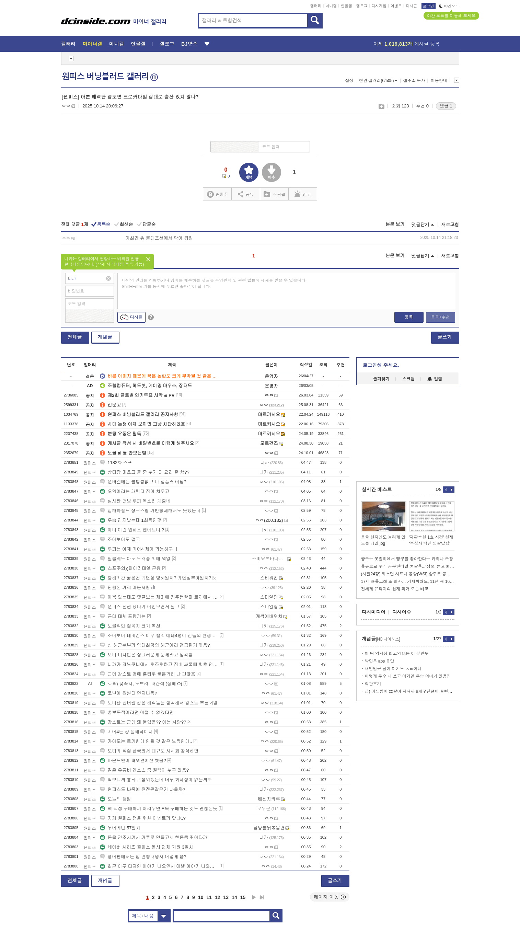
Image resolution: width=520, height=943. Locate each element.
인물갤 (346, 6)
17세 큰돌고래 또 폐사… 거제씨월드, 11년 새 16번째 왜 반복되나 (407, 581)
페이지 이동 (330, 897)
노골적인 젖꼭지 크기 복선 (130, 626)
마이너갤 (92, 44)
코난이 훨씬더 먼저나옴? (128, 693)
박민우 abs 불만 (379, 661)
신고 (302, 194)
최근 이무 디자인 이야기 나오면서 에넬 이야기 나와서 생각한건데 (159, 866)
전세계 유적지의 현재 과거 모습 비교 (395, 589)
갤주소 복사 (414, 80)
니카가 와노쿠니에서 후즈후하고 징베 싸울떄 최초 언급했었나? (159, 664)
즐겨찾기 (381, 379)
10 (201, 897)
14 (234, 897)
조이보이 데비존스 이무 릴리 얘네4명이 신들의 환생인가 (159, 635)
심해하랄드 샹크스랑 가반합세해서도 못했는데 (150, 510)
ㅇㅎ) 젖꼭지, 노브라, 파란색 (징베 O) (141, 683)
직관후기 (373, 683)
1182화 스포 (116, 462)
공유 (246, 194)
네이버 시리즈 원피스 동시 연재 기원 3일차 (146, 847)
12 (217, 897)
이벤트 (396, 6)
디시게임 (378, 6)
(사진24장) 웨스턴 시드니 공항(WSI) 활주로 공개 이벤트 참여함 (407, 574)
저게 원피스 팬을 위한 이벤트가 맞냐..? (143, 818)
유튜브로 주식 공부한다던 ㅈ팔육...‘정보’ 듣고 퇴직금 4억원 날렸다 (407, 566)
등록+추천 (440, 317)
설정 (349, 80)
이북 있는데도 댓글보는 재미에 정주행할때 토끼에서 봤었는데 (159, 597)
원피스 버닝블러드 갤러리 (110, 76)
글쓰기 (445, 337)
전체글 (75, 337)
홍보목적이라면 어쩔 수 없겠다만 (137, 712)
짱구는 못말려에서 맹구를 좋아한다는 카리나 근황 (407, 558)
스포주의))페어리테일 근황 (130, 568)
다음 (254, 897)
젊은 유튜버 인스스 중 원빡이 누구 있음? (144, 770)
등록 (409, 317)
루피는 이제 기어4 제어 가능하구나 (138, 549)
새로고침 (450, 224)
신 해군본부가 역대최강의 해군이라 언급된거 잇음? (155, 645)
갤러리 (316, 6)
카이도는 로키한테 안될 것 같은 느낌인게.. (146, 741)
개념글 (105, 337)
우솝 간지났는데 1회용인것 (130, 520)
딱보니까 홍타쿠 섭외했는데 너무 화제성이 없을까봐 (156, 779)
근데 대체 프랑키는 (123, 616)
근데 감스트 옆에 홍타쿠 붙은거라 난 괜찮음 (147, 674)
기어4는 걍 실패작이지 (126, 731)
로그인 (428, 6)
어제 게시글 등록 (406, 44)
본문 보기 (395, 224)
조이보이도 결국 (120, 539)
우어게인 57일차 (120, 827)
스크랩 (381, 106)
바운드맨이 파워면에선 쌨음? (133, 760)
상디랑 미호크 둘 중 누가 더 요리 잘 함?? (144, 472)
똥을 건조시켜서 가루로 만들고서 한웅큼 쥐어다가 (153, 837)
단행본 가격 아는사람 (125, 587)
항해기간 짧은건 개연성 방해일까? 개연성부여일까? (155, 577)
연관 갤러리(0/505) (378, 80)
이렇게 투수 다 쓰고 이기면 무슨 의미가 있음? (407, 676)
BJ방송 (189, 44)
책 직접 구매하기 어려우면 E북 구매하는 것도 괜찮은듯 (158, 808)
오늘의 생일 (115, 799)
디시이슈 (402, 612)
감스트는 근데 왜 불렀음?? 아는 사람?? (143, 722)
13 (226, 897)
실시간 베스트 (377, 489)
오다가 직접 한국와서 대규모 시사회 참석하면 (149, 751)
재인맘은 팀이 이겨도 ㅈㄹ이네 (393, 668)
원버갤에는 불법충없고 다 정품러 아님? (143, 481)
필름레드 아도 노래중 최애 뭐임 (135, 558)
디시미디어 (374, 612)
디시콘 (411, 6)
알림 (434, 379)
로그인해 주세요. (381, 365)
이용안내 (439, 80)
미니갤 (331, 6)
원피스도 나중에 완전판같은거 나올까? (142, 789)
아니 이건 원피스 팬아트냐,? (132, 529)
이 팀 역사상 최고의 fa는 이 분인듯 (397, 653)
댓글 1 (446, 105)
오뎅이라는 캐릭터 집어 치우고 (134, 491)
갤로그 (362, 6)
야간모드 (449, 6)
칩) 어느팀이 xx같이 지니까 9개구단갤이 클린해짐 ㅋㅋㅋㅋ (409, 691)
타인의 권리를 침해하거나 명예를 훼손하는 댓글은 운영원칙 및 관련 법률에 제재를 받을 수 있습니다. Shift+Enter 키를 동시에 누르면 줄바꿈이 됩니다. (214, 283)
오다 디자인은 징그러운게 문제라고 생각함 (146, 654)
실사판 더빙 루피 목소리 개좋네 (135, 501)
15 (243, 897)
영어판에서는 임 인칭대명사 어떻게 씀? (143, 856)
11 (209, 897)
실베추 (217, 194)
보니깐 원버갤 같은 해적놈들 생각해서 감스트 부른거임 (159, 702)
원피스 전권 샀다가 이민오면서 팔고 (139, 606)
